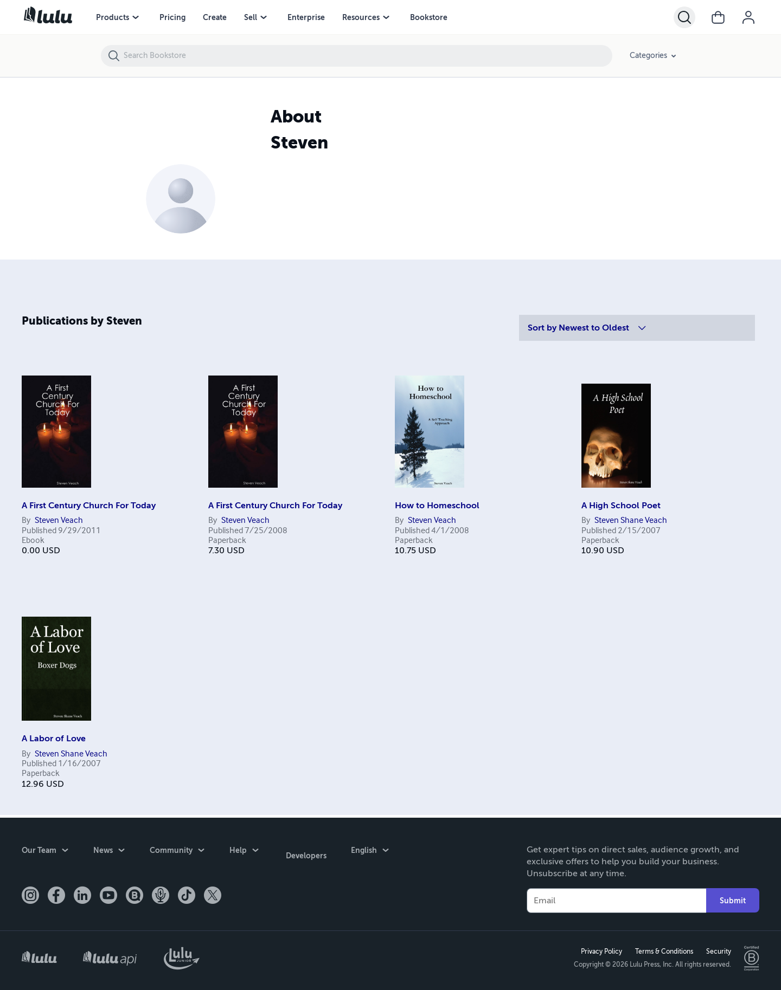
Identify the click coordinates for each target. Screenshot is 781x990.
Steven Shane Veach (630, 521)
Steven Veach (59, 521)
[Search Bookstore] (367, 56)
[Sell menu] (263, 17)
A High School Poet (621, 505)
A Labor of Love (54, 738)
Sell (250, 17)
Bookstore (428, 17)
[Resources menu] (386, 17)
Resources (361, 17)
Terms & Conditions (662, 950)
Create (215, 17)
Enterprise (306, 17)
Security (716, 950)
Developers (304, 850)
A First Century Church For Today (89, 505)
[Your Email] (616, 897)
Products (112, 17)
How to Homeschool (437, 505)
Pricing (172, 17)
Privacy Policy (599, 950)
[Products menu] (135, 17)
